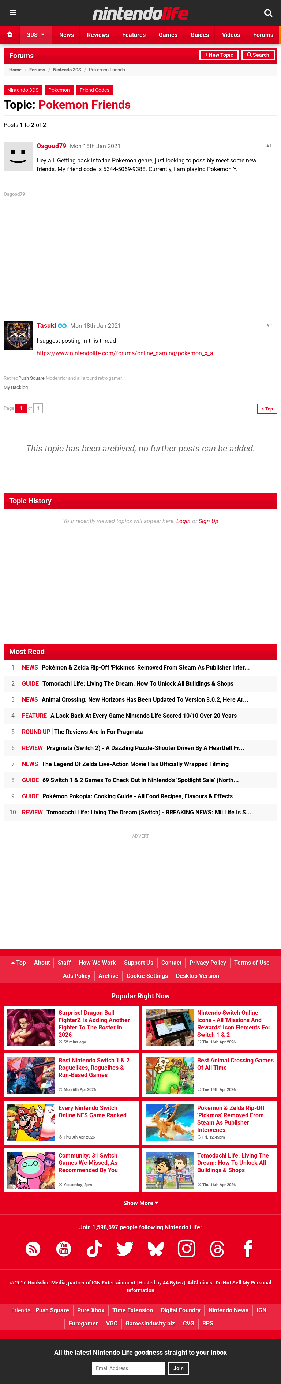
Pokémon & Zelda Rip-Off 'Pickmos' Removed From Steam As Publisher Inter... (136, 667)
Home (15, 69)
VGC (111, 1323)
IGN (261, 1310)
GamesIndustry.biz (150, 1323)
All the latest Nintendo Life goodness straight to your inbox (140, 1352)
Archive (108, 975)
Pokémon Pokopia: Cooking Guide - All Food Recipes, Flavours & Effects (127, 796)
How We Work (97, 962)
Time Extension (132, 1310)
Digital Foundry (181, 1310)
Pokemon (59, 90)
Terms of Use (252, 962)
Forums (21, 55)
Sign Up (208, 521)
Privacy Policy (208, 962)
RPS (207, 1323)
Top (18, 962)
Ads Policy (76, 975)
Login (183, 521)
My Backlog (16, 387)
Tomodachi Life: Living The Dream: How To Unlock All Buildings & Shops (127, 683)
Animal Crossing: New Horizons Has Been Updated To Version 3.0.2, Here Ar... (135, 699)
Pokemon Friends (84, 105)
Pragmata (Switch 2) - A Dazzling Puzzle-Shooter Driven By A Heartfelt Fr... (133, 747)
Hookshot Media (47, 1283)
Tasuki (46, 325)
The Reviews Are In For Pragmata (82, 731)
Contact (171, 962)
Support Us (138, 962)
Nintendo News (228, 1310)
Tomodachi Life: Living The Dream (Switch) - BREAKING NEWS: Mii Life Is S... (136, 812)
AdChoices (199, 1283)
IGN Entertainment (113, 1283)
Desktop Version (197, 975)
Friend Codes (94, 90)
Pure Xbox (90, 1310)
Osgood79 (51, 146)
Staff (64, 962)
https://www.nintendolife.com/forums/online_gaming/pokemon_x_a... (127, 353)
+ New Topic (219, 55)
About (42, 962)
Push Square (31, 378)
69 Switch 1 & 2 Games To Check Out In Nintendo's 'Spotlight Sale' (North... (130, 780)
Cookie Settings (147, 975)
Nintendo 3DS (67, 69)
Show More (140, 1203)
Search (258, 55)
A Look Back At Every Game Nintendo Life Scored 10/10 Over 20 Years (129, 715)
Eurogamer (83, 1323)
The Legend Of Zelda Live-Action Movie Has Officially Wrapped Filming (125, 764)
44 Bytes (173, 1283)
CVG (188, 1323)
